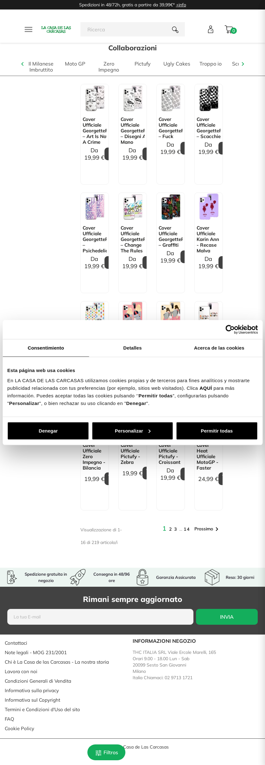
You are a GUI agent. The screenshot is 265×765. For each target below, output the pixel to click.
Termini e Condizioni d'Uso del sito (42, 709)
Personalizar (133, 430)
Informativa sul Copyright (32, 700)
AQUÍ (205, 387)
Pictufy (143, 64)
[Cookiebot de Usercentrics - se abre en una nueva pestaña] (230, 329)
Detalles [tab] (132, 348)
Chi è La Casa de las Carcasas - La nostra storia (57, 662)
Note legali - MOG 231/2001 (36, 652)
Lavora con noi (21, 671)
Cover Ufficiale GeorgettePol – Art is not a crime (95, 131)
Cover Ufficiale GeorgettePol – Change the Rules (133, 239)
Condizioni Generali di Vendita (38, 681)
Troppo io (210, 64)
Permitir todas (217, 430)
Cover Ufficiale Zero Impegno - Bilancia (94, 456)
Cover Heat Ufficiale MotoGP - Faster (207, 456)
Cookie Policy (19, 728)
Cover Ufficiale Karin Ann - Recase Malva (208, 239)
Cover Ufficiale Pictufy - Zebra (130, 453)
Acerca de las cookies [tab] (219, 348)
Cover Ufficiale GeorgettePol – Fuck (171, 128)
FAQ (9, 719)
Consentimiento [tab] (46, 348)
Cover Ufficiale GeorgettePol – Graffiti (171, 236)
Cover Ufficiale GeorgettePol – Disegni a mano (133, 131)
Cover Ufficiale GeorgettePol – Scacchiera (209, 128)
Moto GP (75, 64)
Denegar (48, 430)
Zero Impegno (108, 67)
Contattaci (16, 643)
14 (187, 529)
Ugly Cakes (176, 64)
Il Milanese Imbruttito (41, 67)
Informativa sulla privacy (32, 690)
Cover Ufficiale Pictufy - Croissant (169, 453)
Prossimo (207, 529)
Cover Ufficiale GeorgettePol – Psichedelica (95, 239)
